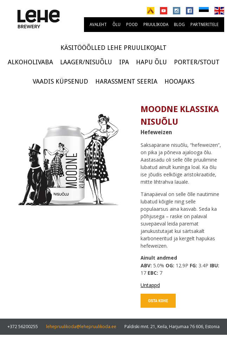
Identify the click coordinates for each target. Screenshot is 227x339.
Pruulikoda (155, 24)
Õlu (116, 24)
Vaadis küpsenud (60, 81)
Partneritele (204, 24)
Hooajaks (179, 81)
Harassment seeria (126, 81)
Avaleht (98, 24)
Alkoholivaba (30, 62)
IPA (124, 62)
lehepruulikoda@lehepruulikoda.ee (81, 327)
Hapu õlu (151, 62)
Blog (179, 24)
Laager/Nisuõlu (86, 62)
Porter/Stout (197, 62)
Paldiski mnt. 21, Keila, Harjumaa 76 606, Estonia (172, 327)
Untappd (150, 285)
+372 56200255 (22, 327)
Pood (132, 24)
